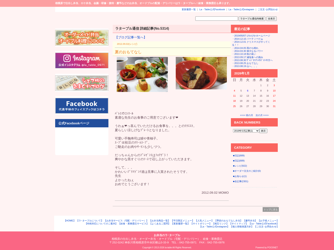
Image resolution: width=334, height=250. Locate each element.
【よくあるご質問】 (159, 223)
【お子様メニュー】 (268, 220)
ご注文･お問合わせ (268, 9)
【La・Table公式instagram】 (214, 226)
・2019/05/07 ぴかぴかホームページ (251, 35)
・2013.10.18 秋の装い (244, 54)
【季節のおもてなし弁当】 (228, 220)
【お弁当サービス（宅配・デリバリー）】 (126, 220)
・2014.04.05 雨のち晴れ (245, 48)
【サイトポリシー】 (201, 223)
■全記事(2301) (240, 181)
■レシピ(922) (240, 165)
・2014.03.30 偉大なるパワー (247, 51)
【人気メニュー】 (204, 220)
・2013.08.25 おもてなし (245, 63)
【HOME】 (70, 220)
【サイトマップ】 (238, 223)
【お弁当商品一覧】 (159, 220)
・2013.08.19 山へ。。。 (245, 66)
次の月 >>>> (262, 115)
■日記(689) (239, 155)
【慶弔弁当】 (250, 220)
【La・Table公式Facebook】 (264, 223)
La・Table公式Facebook (212, 9)
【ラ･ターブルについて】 (89, 220)
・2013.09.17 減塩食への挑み (247, 57)
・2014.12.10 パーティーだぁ (247, 39)
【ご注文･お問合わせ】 (266, 226)
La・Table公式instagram (241, 9)
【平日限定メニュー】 (182, 220)
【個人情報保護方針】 (241, 226)
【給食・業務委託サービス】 (133, 223)
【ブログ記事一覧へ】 (131, 37)
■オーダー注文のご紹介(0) (247, 171)
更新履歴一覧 (189, 9)
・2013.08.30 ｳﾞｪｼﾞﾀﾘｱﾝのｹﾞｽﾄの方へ (252, 60)
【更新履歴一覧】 (180, 223)
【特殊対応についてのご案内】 (101, 223)
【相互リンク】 (220, 223)
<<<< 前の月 (246, 115)
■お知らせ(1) (240, 176)
